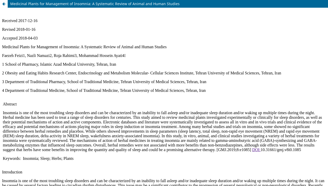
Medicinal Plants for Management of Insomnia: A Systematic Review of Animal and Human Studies (95, 3)
